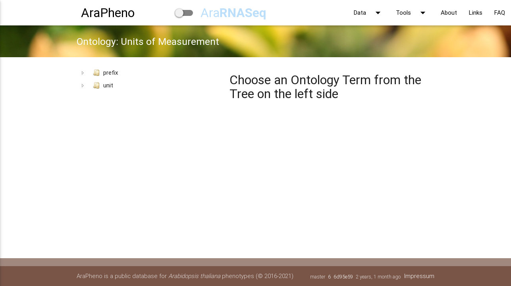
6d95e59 (343, 276)
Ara (233, 12)
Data (369, 12)
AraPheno (108, 12)
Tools (412, 12)
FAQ (499, 12)
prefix (104, 72)
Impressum (419, 276)
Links (475, 12)
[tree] (148, 79)
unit (101, 85)
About (449, 12)
